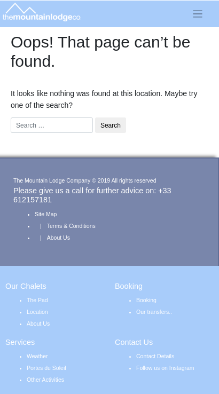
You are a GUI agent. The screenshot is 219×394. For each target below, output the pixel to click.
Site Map (46, 214)
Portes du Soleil (46, 368)
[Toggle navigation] (197, 14)
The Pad (37, 300)
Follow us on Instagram (165, 368)
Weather (37, 356)
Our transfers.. (154, 312)
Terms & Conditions (71, 226)
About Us (58, 237)
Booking (146, 300)
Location (37, 312)
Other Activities (45, 379)
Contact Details (155, 356)
